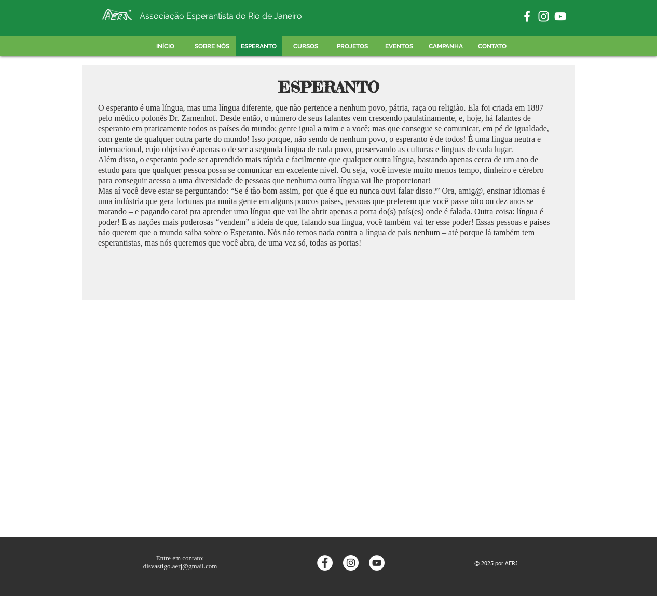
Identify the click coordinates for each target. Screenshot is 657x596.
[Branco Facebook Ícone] (527, 16)
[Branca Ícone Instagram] (544, 16)
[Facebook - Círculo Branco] (325, 563)
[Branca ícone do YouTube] (560, 16)
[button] (351, 46)
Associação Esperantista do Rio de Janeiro (221, 16)
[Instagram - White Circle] (351, 563)
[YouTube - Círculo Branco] (377, 563)
